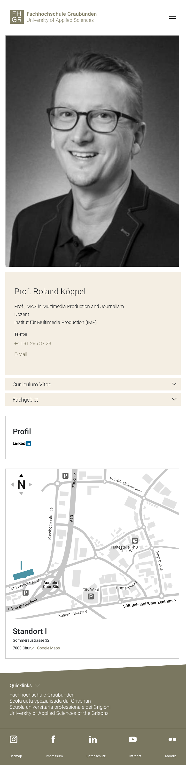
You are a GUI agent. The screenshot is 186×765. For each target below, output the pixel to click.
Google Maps (48, 648)
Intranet (135, 756)
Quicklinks (21, 685)
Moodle (170, 756)
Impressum (54, 756)
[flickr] (172, 739)
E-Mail (20, 354)
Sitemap (16, 756)
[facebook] (53, 739)
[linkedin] (93, 739)
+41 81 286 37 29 (32, 343)
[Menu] (172, 17)
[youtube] (133, 739)
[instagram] (13, 739)
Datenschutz (96, 756)
